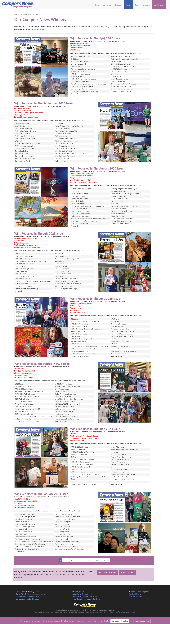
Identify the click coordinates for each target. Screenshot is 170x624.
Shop (137, 5)
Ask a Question (127, 573)
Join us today (38, 30)
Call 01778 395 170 (22, 594)
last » (106, 560)
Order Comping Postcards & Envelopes (86, 599)
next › (98, 560)
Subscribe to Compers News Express (85, 596)
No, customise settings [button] (140, 621)
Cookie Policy (108, 612)
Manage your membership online (27, 599)
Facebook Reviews (135, 594)
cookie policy (92, 621)
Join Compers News (107, 573)
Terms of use (117, 612)
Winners (128, 5)
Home (97, 5)
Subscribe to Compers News (82, 594)
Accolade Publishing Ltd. (83, 610)
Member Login (159, 5)
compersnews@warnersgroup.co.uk (28, 596)
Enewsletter (132, 612)
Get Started (107, 5)
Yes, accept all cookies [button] (120, 621)
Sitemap (124, 612)
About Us (118, 5)
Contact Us (146, 5)
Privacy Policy (99, 612)
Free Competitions (135, 596)
